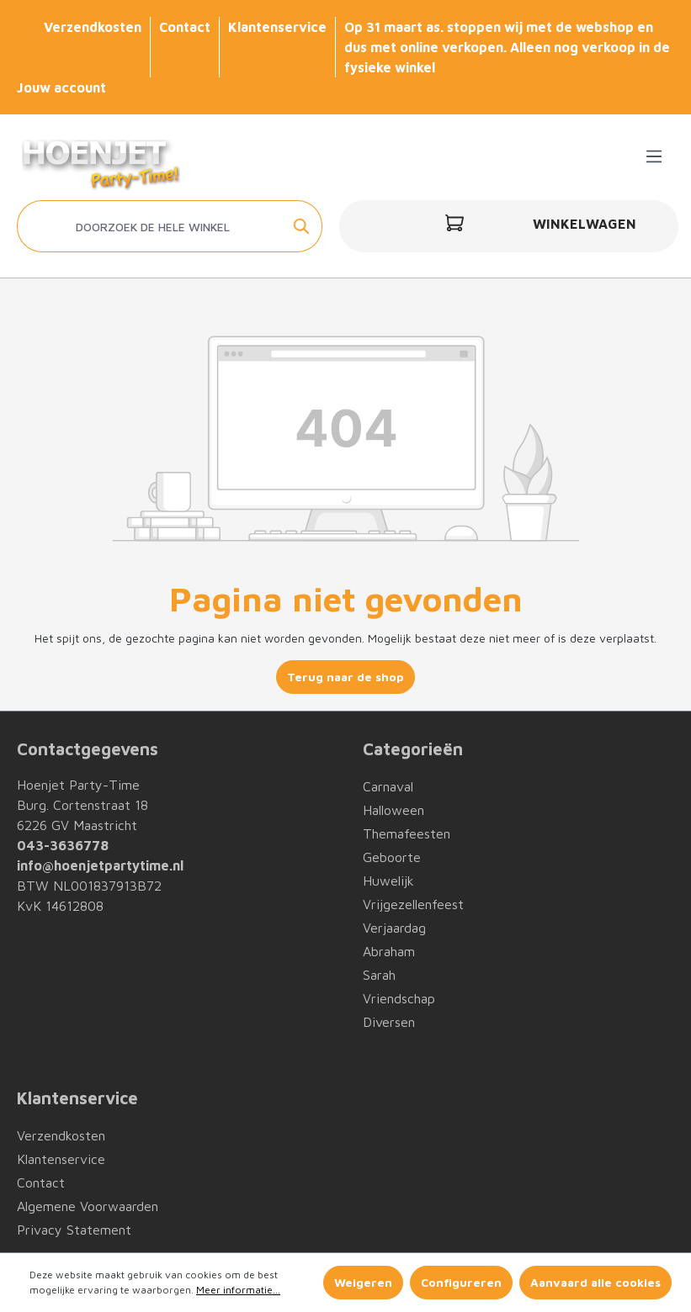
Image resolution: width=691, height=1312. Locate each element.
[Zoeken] (302, 226)
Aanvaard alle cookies (595, 1282)
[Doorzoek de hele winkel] (150, 226)
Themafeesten (406, 833)
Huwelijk (388, 880)
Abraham (389, 951)
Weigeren (363, 1282)
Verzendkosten (92, 26)
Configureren (461, 1282)
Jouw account (61, 87)
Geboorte (392, 857)
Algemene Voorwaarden (87, 1206)
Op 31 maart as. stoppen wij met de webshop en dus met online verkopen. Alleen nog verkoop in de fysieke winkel (507, 47)
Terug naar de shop (345, 676)
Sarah (379, 974)
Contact (184, 26)
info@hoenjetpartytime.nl (100, 865)
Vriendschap (399, 998)
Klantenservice (277, 26)
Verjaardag (394, 927)
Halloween (393, 809)
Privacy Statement (74, 1229)
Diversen (389, 1021)
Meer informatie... (238, 1289)
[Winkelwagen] (508, 226)
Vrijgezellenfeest (413, 904)
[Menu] (654, 156)
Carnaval (388, 786)
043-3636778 (63, 845)
